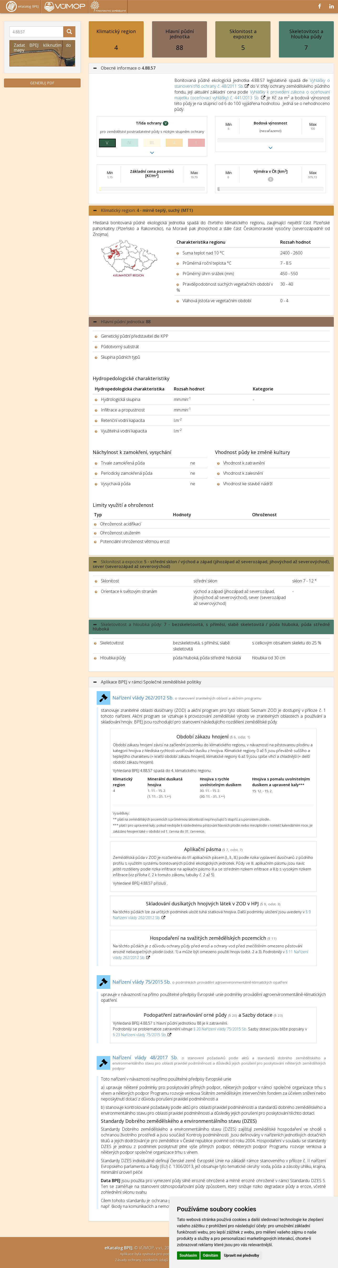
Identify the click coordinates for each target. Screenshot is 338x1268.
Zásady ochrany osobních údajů (142, 1259)
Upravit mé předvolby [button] (241, 1255)
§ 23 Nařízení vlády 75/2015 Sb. (140, 1034)
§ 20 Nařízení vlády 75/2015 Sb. (220, 1028)
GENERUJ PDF (42, 82)
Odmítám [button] (210, 1255)
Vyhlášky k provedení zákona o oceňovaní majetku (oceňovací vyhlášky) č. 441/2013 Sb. (252, 95)
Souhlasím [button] (188, 1255)
